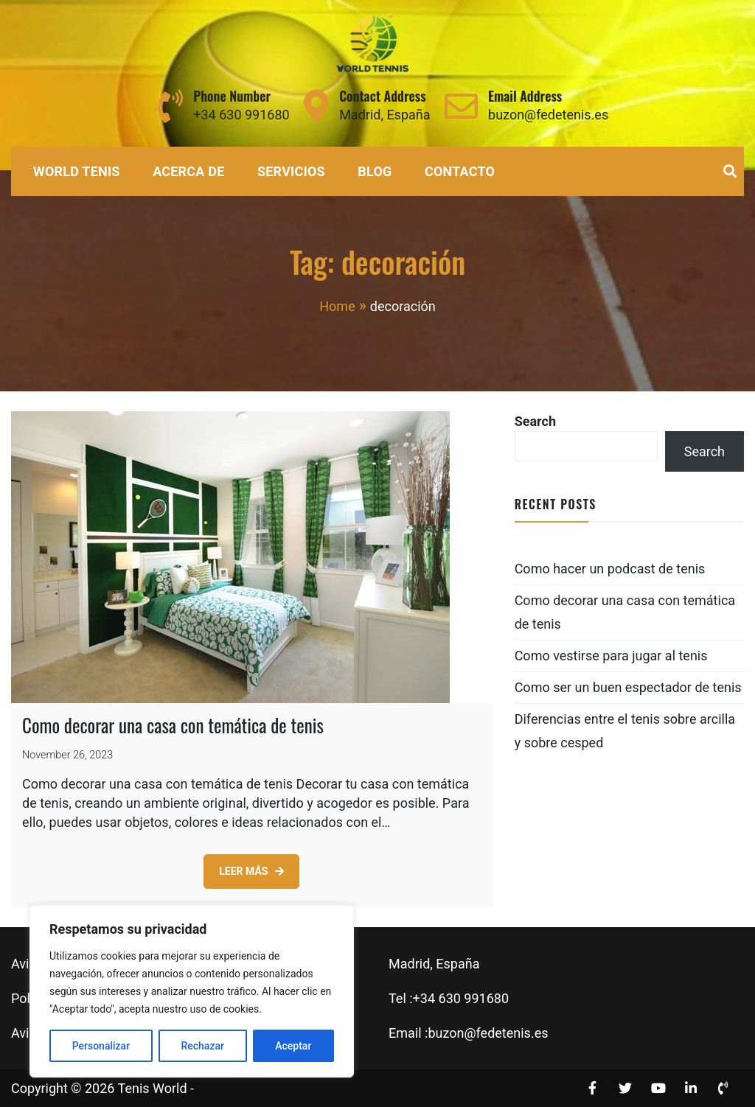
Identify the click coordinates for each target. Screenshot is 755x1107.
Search (535, 421)
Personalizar (101, 1046)
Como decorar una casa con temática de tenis (173, 724)
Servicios (291, 171)
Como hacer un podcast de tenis (610, 568)
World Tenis (76, 171)
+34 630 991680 (241, 114)
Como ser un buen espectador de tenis (628, 687)
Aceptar (293, 1046)
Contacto (460, 171)
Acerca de (188, 171)
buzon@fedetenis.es (548, 114)
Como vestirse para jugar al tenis (611, 655)
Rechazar (202, 1046)
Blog (375, 171)
